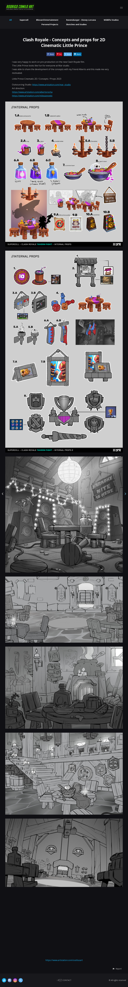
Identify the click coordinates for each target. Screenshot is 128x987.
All (10, 20)
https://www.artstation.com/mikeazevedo (32, 95)
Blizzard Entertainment (47, 20)
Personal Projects (49, 24)
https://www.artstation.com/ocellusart (64, 960)
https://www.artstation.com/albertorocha (32, 92)
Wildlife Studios (111, 20)
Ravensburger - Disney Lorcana (81, 20)
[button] (117, 968)
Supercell (24, 20)
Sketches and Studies (76, 24)
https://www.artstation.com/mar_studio (51, 84)
